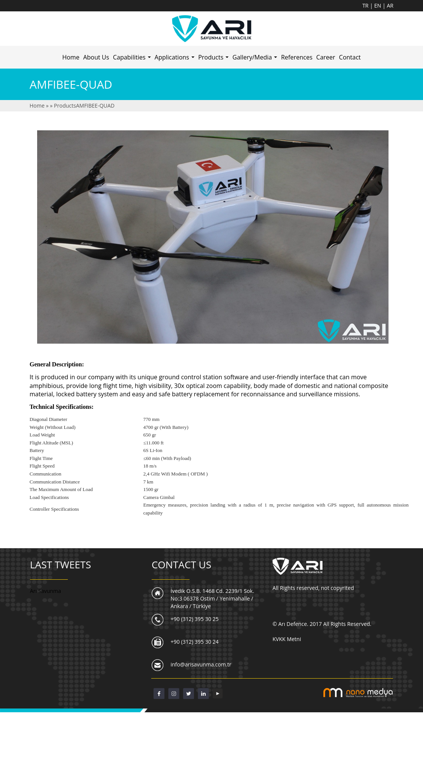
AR (390, 5)
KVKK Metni (287, 639)
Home (70, 57)
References (296, 57)
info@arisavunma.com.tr (201, 664)
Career (325, 57)
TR (366, 5)
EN (378, 5)
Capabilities (133, 59)
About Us (96, 57)
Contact (349, 57)
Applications (175, 59)
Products (214, 59)
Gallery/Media (255, 59)
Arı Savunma (45, 590)
